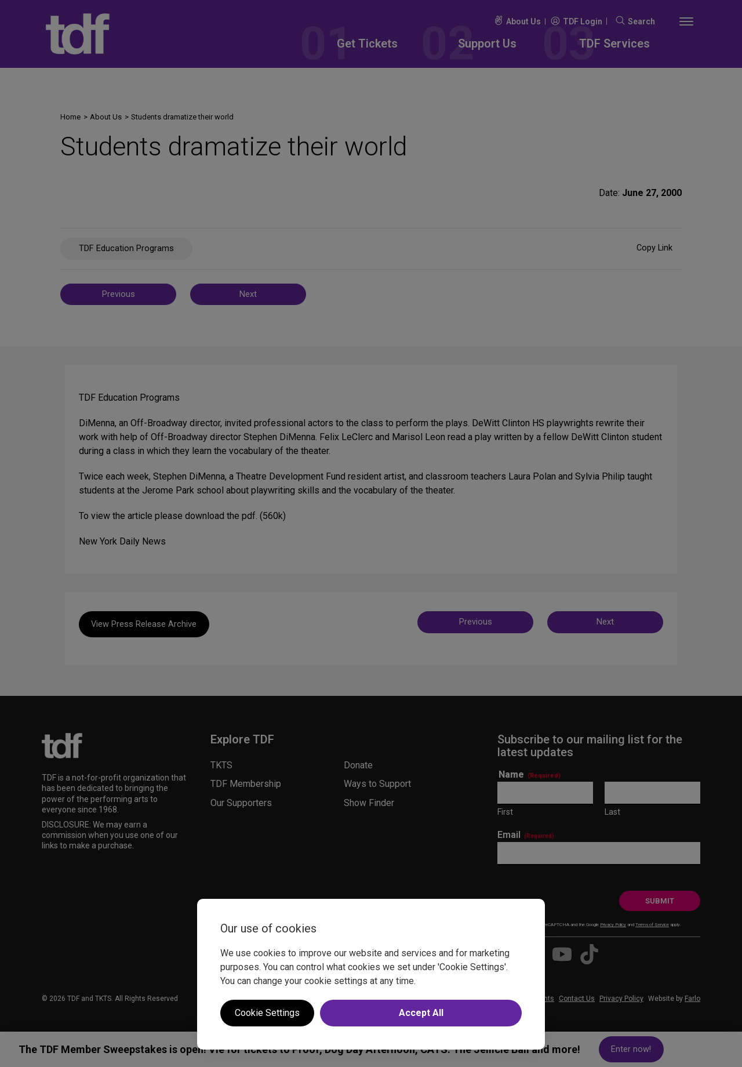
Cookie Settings (267, 1012)
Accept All (421, 1012)
